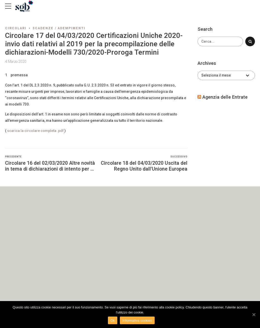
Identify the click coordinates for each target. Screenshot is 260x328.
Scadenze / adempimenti (58, 28)
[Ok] (253, 314)
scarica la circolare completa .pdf (35, 131)
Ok (112, 320)
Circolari (15, 28)
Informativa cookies (137, 320)
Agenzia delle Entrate (225, 97)
